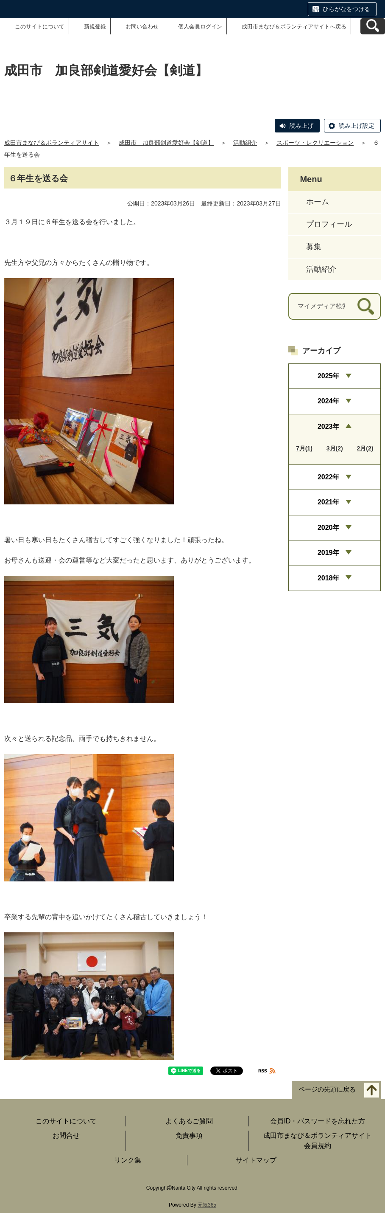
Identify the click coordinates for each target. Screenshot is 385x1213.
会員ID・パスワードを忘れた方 (317, 1121)
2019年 (329, 552)
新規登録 (95, 26)
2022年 (329, 477)
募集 (313, 246)
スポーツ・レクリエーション (315, 142)
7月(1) (304, 448)
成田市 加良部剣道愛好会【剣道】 (166, 142)
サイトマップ (256, 1160)
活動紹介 (245, 142)
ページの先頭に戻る (327, 1089)
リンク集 (127, 1160)
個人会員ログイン (200, 26)
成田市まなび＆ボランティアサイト (51, 142)
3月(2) (334, 448)
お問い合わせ (142, 26)
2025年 (329, 376)
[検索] (365, 306)
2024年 (329, 401)
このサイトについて (39, 26)
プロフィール (329, 224)
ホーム (317, 201)
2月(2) (365, 448)
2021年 (329, 502)
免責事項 (189, 1135)
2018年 (329, 578)
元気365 (207, 1205)
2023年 (329, 426)
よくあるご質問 (189, 1121)
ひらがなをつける (346, 9)
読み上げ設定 (356, 125)
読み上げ (301, 125)
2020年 (329, 527)
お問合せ (66, 1135)
